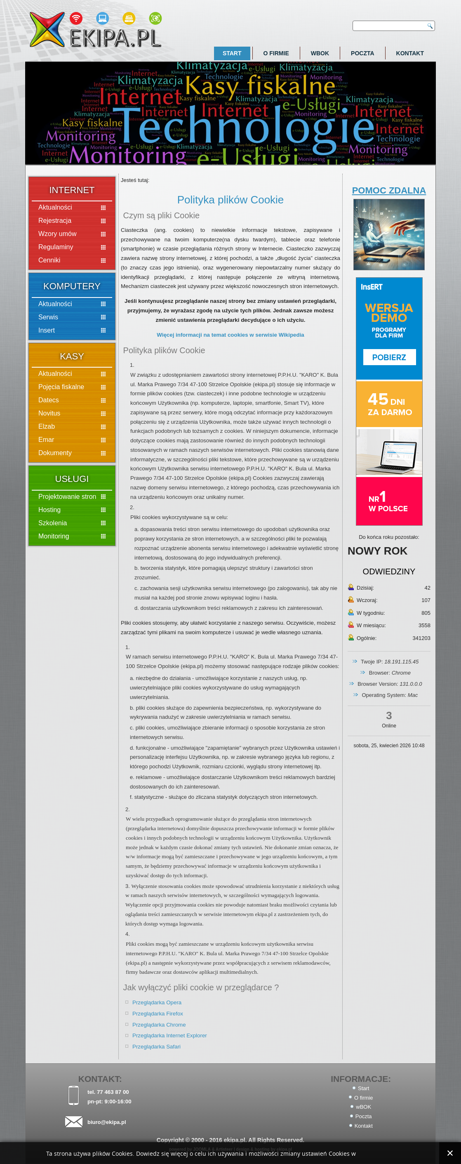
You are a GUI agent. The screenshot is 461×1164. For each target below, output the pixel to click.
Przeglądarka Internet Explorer (169, 1035)
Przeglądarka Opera (156, 1002)
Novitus (49, 413)
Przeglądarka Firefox (157, 1014)
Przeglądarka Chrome (159, 1025)
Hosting (49, 509)
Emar (46, 439)
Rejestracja (54, 220)
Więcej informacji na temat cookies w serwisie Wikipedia (230, 335)
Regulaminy (55, 246)
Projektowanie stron (67, 496)
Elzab (46, 426)
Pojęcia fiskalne (61, 386)
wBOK (320, 53)
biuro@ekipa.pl (106, 1122)
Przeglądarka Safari (156, 1047)
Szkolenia (52, 523)
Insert (46, 330)
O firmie (276, 53)
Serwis (48, 317)
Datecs (48, 400)
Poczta (362, 53)
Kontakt (410, 53)
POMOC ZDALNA (389, 190)
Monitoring (53, 536)
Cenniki (49, 260)
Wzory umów (57, 233)
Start (232, 53)
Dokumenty (55, 452)
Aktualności (55, 207)
